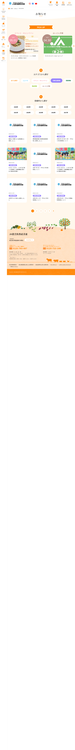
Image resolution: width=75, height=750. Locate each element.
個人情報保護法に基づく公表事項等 (26, 264)
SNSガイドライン (14, 266)
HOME (11, 8)
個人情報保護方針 (13, 264)
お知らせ (16, 8)
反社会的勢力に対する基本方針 (42, 264)
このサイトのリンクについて (65, 264)
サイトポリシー (53, 264)
